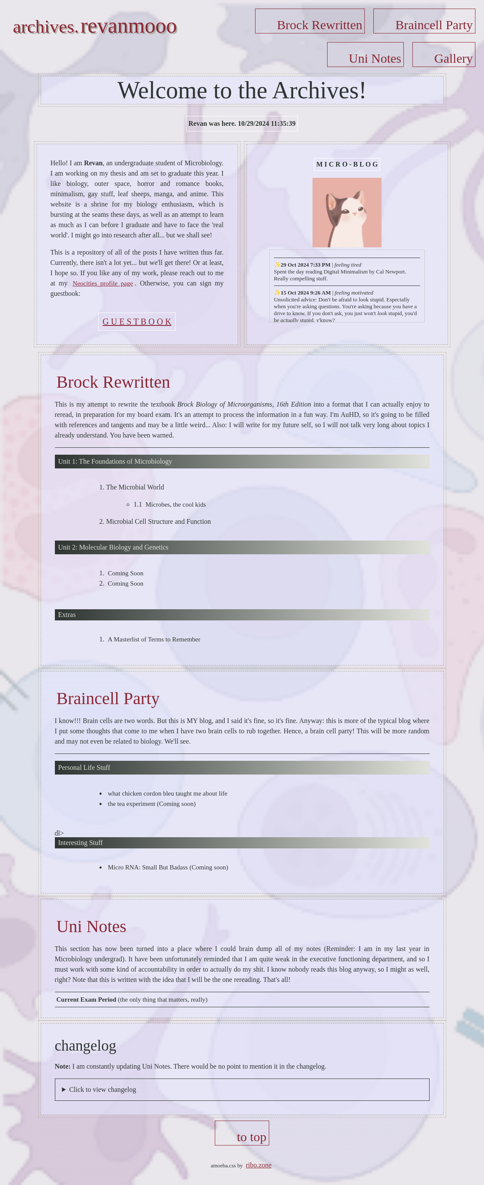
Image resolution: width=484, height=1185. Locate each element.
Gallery (453, 58)
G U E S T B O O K (136, 321)
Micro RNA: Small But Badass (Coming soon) (168, 867)
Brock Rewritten (319, 25)
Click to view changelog (102, 1089)
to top (251, 1137)
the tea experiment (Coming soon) (152, 803)
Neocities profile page (103, 283)
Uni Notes (375, 58)
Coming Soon (126, 573)
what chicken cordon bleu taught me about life (168, 793)
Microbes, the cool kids (176, 504)
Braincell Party (434, 25)
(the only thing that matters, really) (132, 999)
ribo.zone (258, 1165)
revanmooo (129, 25)
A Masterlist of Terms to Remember (154, 639)
